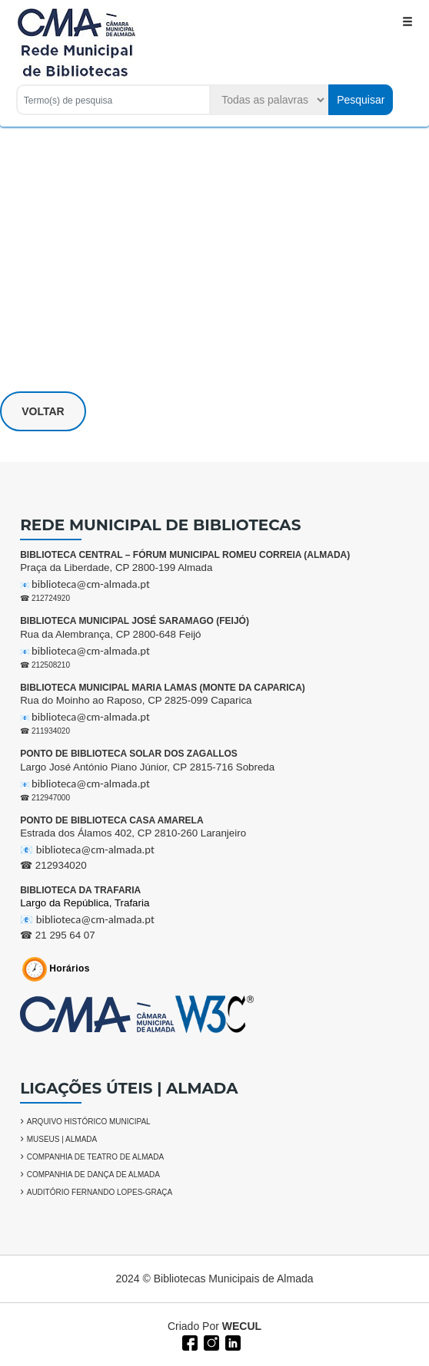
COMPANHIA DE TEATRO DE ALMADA (95, 1157)
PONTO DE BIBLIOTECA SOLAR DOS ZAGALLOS (129, 753)
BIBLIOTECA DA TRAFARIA (80, 890)
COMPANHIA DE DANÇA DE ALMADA (93, 1174)
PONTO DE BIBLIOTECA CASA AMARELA (111, 820)
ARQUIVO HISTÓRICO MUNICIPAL (89, 1121)
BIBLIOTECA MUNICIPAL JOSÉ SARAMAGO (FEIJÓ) (134, 620)
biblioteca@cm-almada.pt (91, 584)
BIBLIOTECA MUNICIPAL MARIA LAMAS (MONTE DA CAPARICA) (162, 687)
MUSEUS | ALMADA (62, 1139)
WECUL (241, 1326)
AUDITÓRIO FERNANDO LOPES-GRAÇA (99, 1192)
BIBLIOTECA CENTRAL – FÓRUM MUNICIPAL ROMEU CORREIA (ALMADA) (185, 554)
